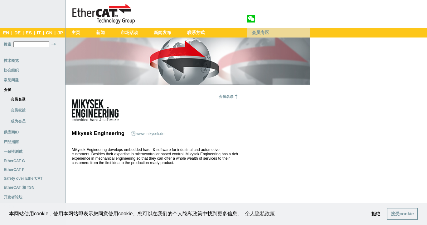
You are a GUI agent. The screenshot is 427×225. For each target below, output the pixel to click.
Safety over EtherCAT (23, 178)
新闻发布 (162, 32)
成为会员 (18, 121)
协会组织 (11, 70)
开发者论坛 (13, 197)
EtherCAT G (14, 161)
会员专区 (260, 32)
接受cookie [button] (402, 213)
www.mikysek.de (150, 134)
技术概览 (11, 60)
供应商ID (11, 132)
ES (29, 32)
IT (39, 32)
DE (17, 32)
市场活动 (129, 32)
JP (60, 32)
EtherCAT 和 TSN (19, 187)
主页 (75, 32)
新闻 (100, 32)
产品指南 (11, 142)
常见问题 (11, 80)
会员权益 (18, 110)
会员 (7, 90)
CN (49, 32)
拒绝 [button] (375, 213)
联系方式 (196, 32)
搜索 (7, 44)
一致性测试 (13, 151)
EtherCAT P (14, 170)
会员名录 (18, 99)
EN (6, 32)
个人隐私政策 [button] (260, 213)
